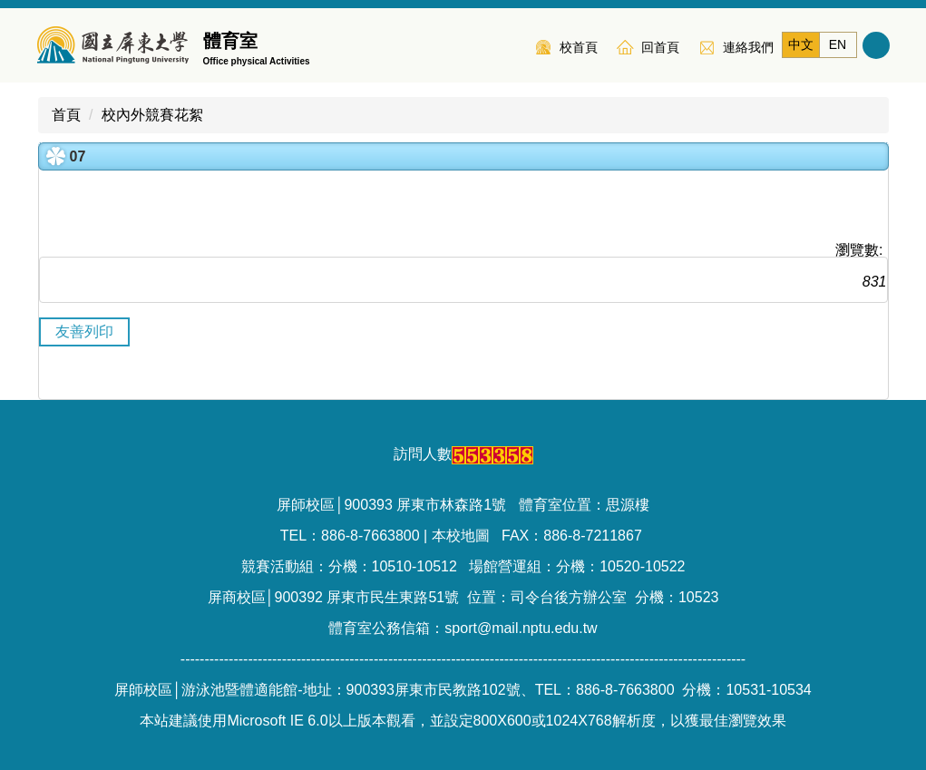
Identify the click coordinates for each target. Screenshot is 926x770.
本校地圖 (461, 535)
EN (837, 44)
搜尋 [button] (876, 45)
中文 (801, 44)
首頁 (66, 114)
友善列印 (84, 331)
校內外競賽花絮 (152, 114)
